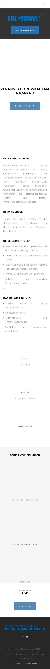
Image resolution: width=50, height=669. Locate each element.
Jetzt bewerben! (25, 30)
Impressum (18, 663)
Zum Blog (25, 606)
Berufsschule (18, 226)
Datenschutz (31, 663)
